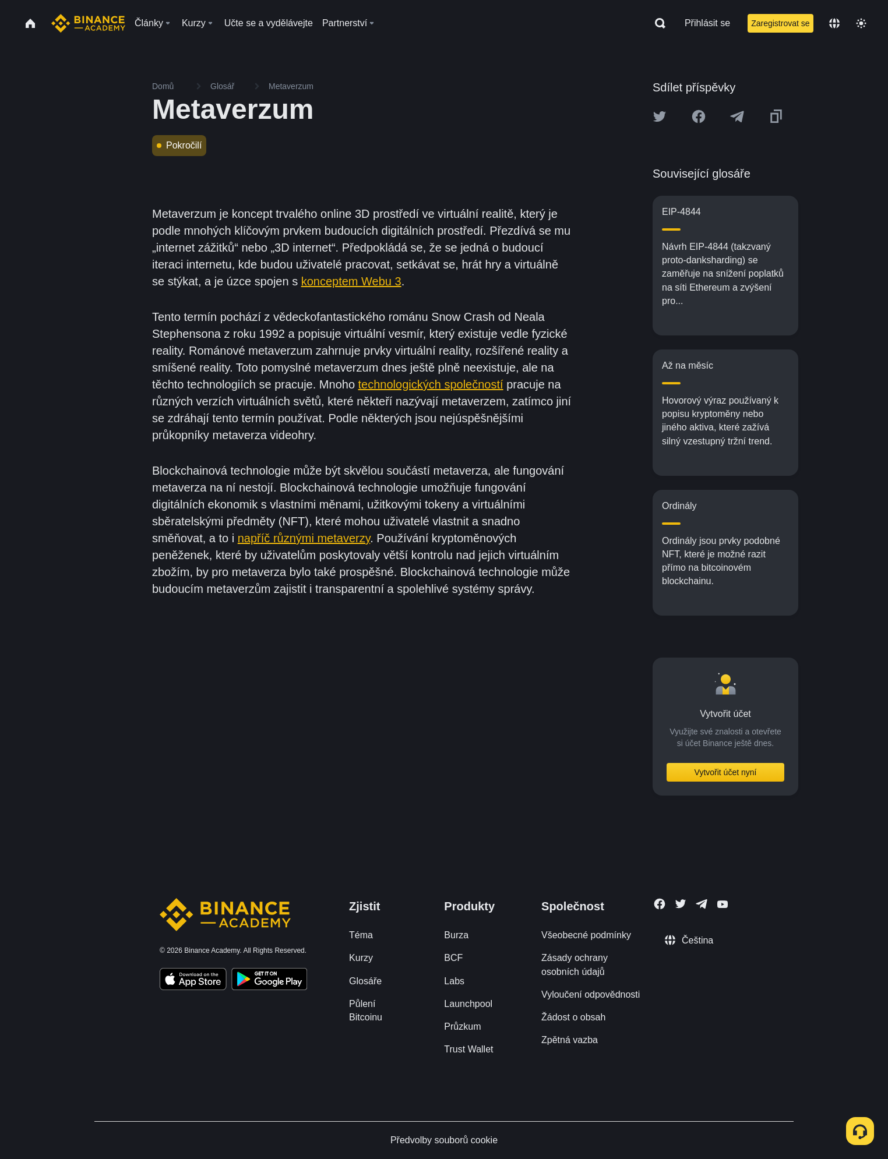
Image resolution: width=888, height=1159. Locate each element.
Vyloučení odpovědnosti (590, 994)
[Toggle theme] (861, 23)
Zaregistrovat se (780, 23)
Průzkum (462, 1026)
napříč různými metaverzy (304, 538)
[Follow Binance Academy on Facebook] (659, 904)
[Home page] (88, 23)
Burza (456, 935)
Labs (454, 981)
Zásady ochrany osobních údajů (574, 964)
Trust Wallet (468, 1049)
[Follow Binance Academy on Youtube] (722, 904)
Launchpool (468, 1004)
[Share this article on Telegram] (737, 116)
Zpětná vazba (569, 1040)
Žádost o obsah (573, 1017)
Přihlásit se (707, 23)
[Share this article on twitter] (660, 116)
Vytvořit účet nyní (726, 772)
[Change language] (834, 23)
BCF (453, 958)
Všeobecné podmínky (586, 935)
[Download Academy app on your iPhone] (193, 981)
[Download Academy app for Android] (269, 981)
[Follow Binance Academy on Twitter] (680, 904)
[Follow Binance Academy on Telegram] (701, 904)
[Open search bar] (656, 23)
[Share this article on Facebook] (699, 116)
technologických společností (430, 384)
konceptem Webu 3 (351, 281)
